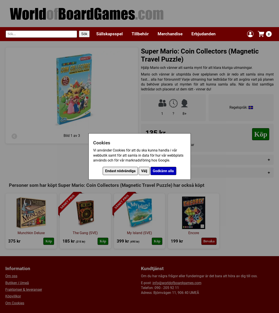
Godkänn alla (163, 171)
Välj (144, 171)
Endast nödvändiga (120, 171)
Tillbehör (140, 33)
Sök (84, 34)
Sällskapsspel (109, 33)
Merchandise (170, 33)
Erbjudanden (203, 33)
